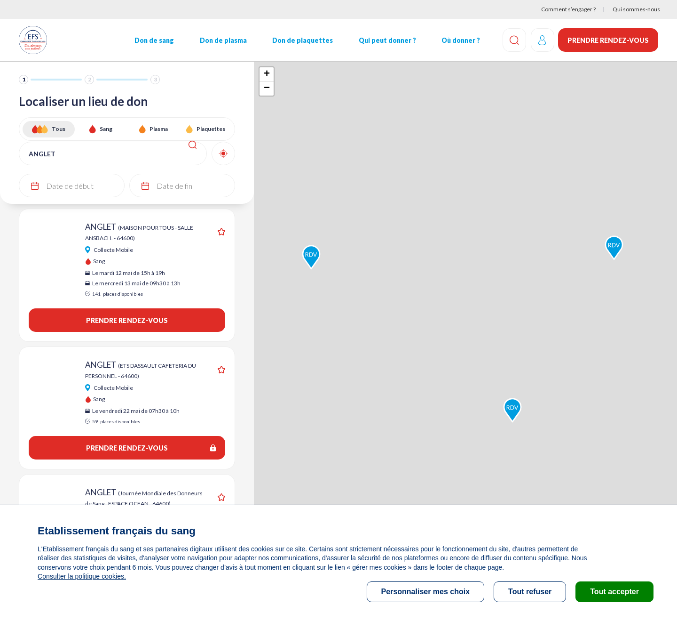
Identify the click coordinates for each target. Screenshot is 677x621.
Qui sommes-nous (636, 9)
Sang (106, 128)
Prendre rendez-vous (608, 40)
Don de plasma (222, 40)
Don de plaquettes (302, 40)
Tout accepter (614, 592)
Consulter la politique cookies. (81, 576)
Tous (58, 128)
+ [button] (267, 74)
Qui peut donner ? (387, 40)
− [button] (267, 88)
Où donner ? (460, 40)
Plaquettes (211, 128)
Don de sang (154, 40)
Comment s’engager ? (568, 9)
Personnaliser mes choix (425, 592)
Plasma (159, 128)
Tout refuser (529, 592)
